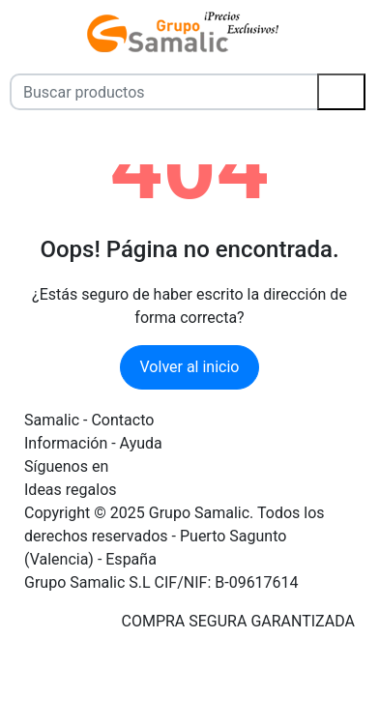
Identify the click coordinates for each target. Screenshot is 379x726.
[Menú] (13, 32)
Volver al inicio (190, 367)
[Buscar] (341, 91)
